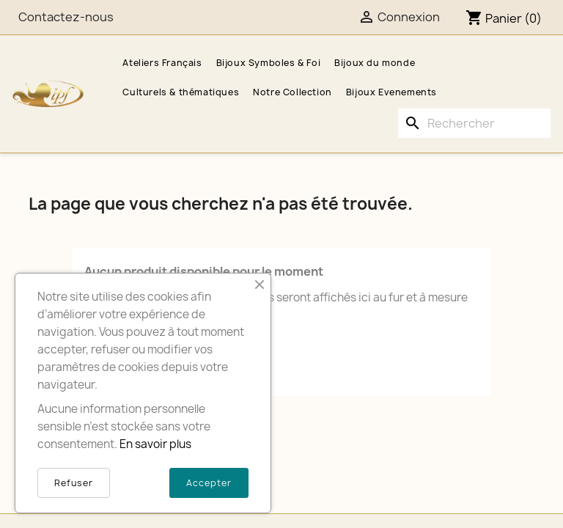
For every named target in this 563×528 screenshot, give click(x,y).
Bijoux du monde (374, 62)
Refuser (73, 483)
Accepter (209, 483)
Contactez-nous (66, 17)
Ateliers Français (162, 62)
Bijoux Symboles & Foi (268, 62)
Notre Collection (292, 92)
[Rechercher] (474, 123)
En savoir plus (155, 444)
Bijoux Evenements (391, 92)
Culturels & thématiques (180, 92)
